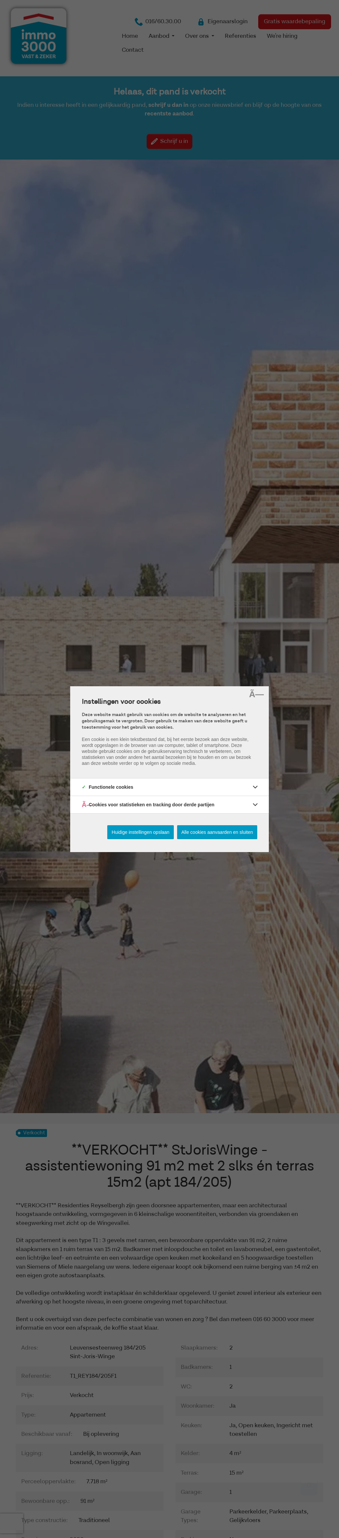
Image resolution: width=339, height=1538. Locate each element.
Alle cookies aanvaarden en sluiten (217, 832)
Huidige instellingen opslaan (140, 832)
